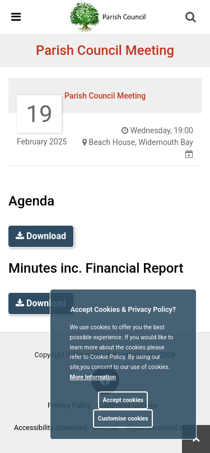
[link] (110, 16)
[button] (191, 17)
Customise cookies (123, 418)
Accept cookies (122, 400)
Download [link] (41, 236)
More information (93, 377)
